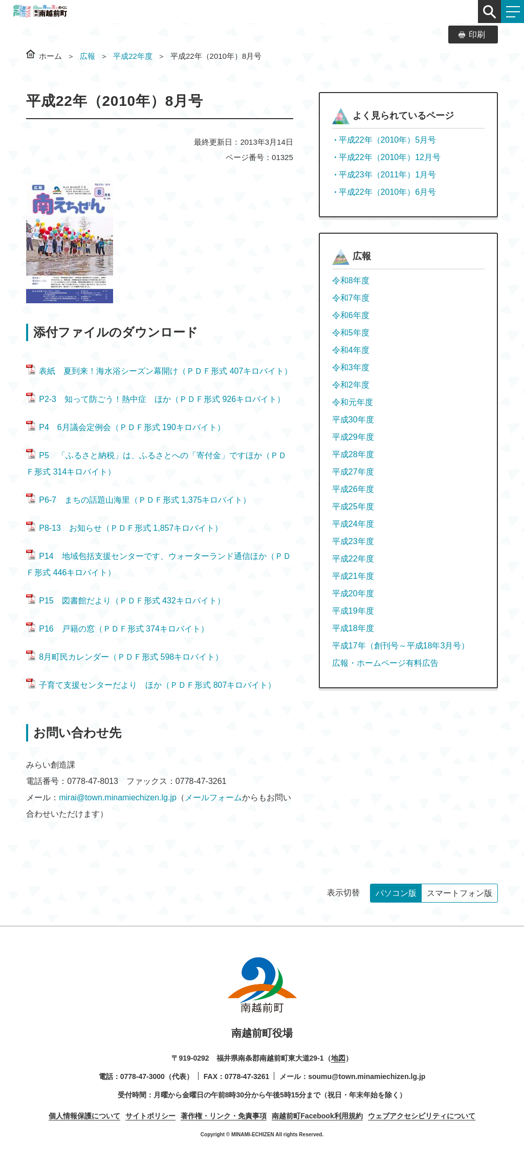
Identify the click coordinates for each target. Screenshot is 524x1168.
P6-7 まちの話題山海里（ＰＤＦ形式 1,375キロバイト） (138, 500)
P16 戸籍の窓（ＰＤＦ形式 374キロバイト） (117, 628)
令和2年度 (350, 384)
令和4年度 (350, 350)
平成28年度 (353, 454)
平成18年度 (353, 628)
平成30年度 (353, 419)
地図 (338, 1058)
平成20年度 (353, 593)
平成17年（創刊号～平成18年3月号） (401, 645)
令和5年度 (350, 332)
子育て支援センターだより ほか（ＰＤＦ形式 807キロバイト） (151, 685)
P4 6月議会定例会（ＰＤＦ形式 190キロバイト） (125, 427)
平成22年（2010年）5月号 (387, 140)
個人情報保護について (84, 1116)
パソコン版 (396, 893)
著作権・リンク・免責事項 (224, 1116)
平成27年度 (353, 471)
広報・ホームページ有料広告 (385, 663)
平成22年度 (132, 56)
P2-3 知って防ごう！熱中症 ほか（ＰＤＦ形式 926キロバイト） (155, 399)
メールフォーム (213, 797)
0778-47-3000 (142, 1076)
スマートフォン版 (459, 893)
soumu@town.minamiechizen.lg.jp (366, 1076)
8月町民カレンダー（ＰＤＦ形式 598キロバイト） (124, 657)
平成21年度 (353, 576)
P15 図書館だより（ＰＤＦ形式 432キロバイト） (125, 600)
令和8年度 (350, 280)
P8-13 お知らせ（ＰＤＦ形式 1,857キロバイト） (124, 528)
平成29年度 (353, 437)
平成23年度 (353, 541)
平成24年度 (353, 524)
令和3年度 (350, 367)
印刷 (477, 34)
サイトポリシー (150, 1116)
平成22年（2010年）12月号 (390, 157)
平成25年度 (353, 506)
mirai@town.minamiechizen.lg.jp (118, 797)
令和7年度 (350, 298)
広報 (87, 56)
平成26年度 (353, 489)
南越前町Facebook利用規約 (317, 1116)
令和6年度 (350, 315)
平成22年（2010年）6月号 (387, 192)
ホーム (50, 56)
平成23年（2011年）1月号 (387, 174)
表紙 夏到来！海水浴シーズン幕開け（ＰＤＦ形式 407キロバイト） (159, 371)
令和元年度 (352, 402)
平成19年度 (353, 611)
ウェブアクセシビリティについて (421, 1116)
